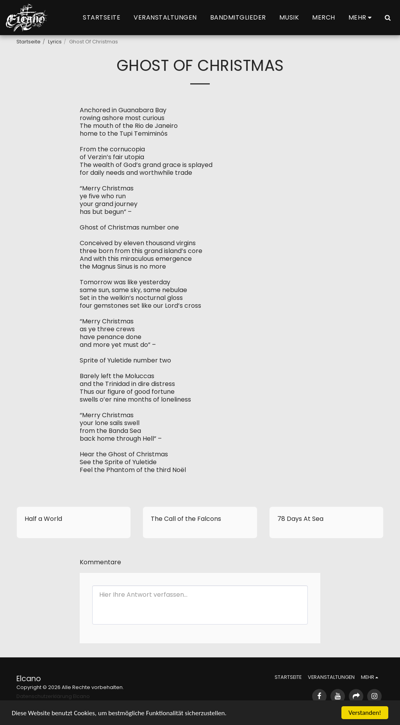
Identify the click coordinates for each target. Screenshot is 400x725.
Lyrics (55, 41)
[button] (387, 17)
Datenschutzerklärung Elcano (53, 696)
